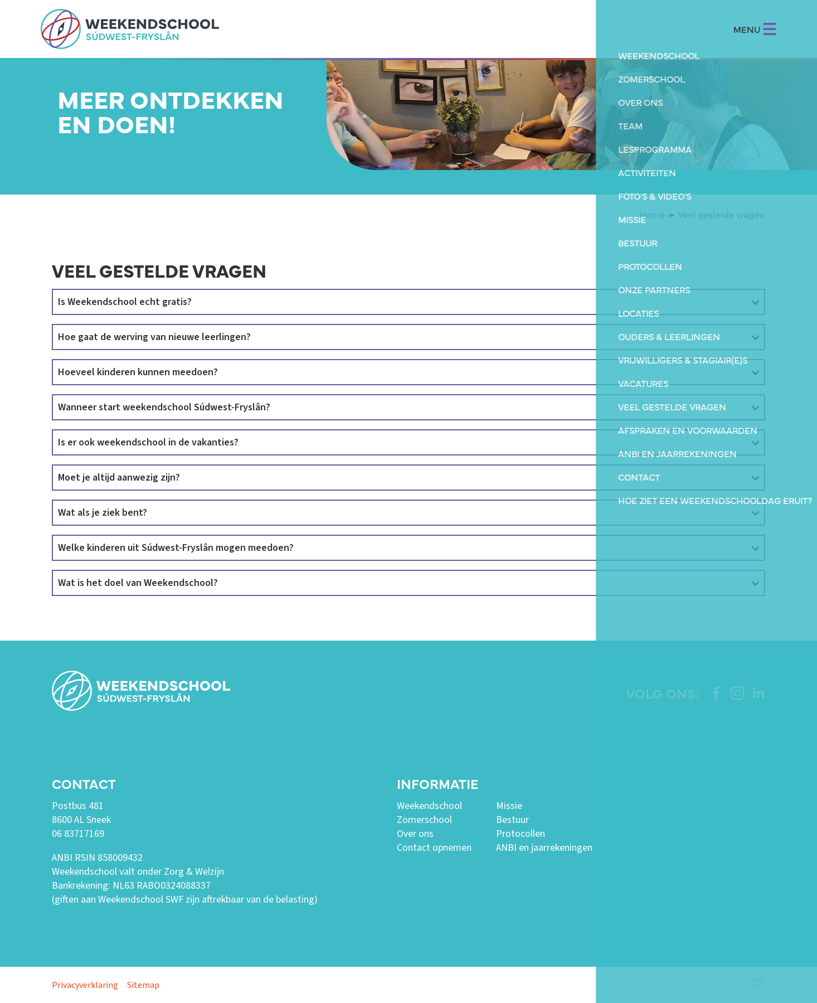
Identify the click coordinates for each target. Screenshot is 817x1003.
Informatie (437, 783)
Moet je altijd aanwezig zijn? (119, 477)
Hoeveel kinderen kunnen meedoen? (138, 372)
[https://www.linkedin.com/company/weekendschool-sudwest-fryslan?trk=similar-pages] (758, 693)
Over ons (415, 834)
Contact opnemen (434, 848)
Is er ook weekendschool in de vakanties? (148, 442)
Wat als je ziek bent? (102, 513)
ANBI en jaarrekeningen (544, 848)
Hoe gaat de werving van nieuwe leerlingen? (154, 337)
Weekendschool (429, 806)
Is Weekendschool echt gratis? (125, 302)
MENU (754, 29)
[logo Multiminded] (758, 985)
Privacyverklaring (85, 985)
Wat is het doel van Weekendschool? (138, 583)
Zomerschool (424, 820)
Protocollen (520, 834)
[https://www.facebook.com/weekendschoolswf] (716, 693)
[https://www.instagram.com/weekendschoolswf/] (737, 693)
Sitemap (143, 985)
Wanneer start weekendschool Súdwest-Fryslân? (164, 407)
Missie (509, 806)
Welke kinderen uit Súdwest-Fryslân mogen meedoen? (176, 548)
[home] (130, 29)
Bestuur (512, 820)
